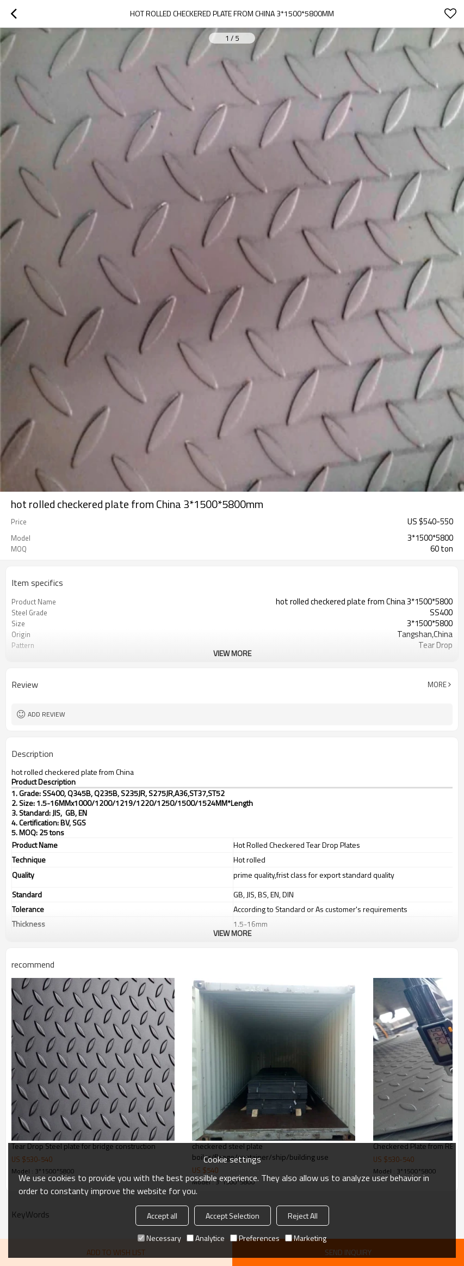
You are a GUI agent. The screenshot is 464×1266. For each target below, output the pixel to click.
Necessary (159, 1238)
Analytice (206, 1238)
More (437, 684)
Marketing (305, 1238)
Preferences (255, 1238)
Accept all (162, 1215)
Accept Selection (232, 1215)
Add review (46, 714)
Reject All (303, 1215)
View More (232, 653)
